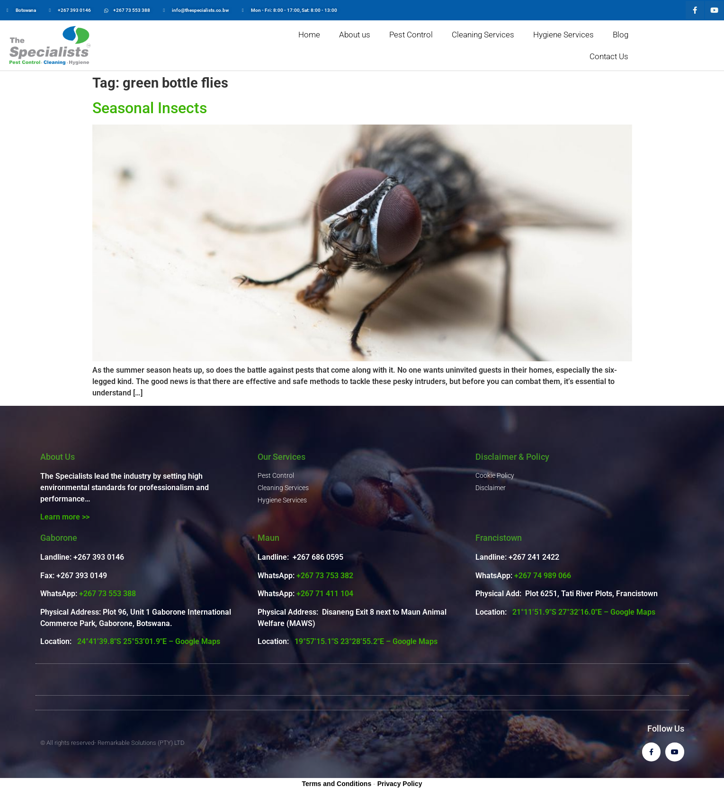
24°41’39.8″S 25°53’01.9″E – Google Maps (148, 641)
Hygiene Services (563, 34)
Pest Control (411, 34)
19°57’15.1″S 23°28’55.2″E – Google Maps (366, 641)
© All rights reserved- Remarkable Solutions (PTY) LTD (112, 742)
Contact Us (609, 56)
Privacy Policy (399, 783)
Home (309, 34)
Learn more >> (64, 516)
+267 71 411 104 (324, 593)
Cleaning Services (483, 34)
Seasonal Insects (149, 108)
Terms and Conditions (336, 783)
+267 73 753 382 (324, 575)
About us (354, 34)
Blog (620, 34)
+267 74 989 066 (542, 575)
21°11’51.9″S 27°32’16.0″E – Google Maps (583, 612)
